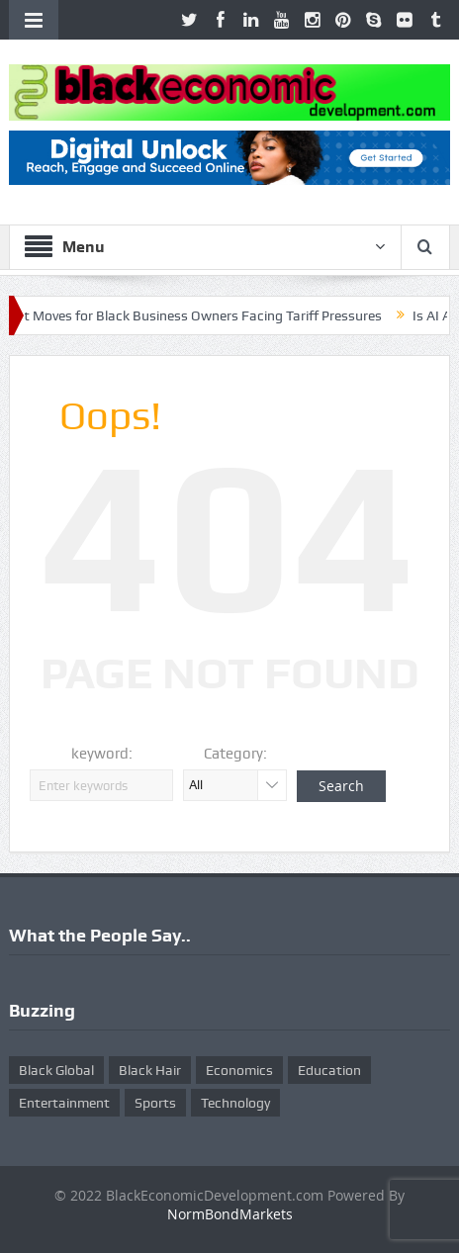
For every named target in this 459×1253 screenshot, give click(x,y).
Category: (235, 753)
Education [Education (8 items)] (329, 1070)
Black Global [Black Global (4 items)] (56, 1070)
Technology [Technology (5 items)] (235, 1103)
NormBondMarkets (230, 1214)
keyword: (102, 753)
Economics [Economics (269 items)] (239, 1070)
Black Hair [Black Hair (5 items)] (150, 1070)
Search (341, 785)
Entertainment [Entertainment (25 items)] (64, 1103)
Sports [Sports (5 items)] (155, 1103)
